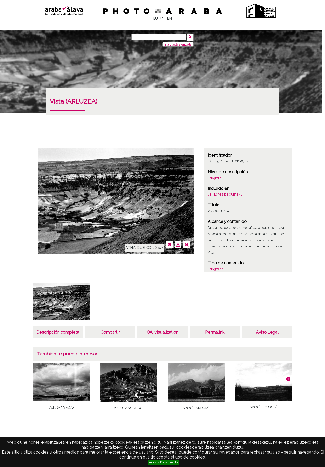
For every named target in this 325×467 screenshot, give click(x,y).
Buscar (191, 37)
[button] (288, 378)
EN (169, 18)
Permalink (214, 331)
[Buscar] (159, 37)
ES (162, 18)
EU (155, 18)
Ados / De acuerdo (163, 462)
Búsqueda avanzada (178, 43)
